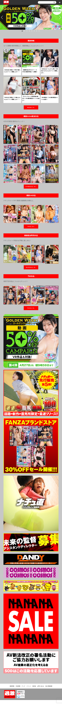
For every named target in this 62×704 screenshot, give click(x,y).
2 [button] (25, 31)
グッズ (23, 686)
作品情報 (18, 686)
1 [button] (22, 31)
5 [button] (32, 31)
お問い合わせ (40, 686)
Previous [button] (2, 17)
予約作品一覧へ (31, 308)
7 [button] (37, 31)
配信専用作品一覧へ (31, 267)
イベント (28, 686)
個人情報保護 (48, 686)
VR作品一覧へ (31, 226)
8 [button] (39, 31)
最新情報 (12, 686)
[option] (31, 17)
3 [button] (27, 31)
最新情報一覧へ (31, 107)
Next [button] (60, 17)
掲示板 (34, 686)
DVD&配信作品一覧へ (31, 186)
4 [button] (30, 31)
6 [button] (34, 31)
